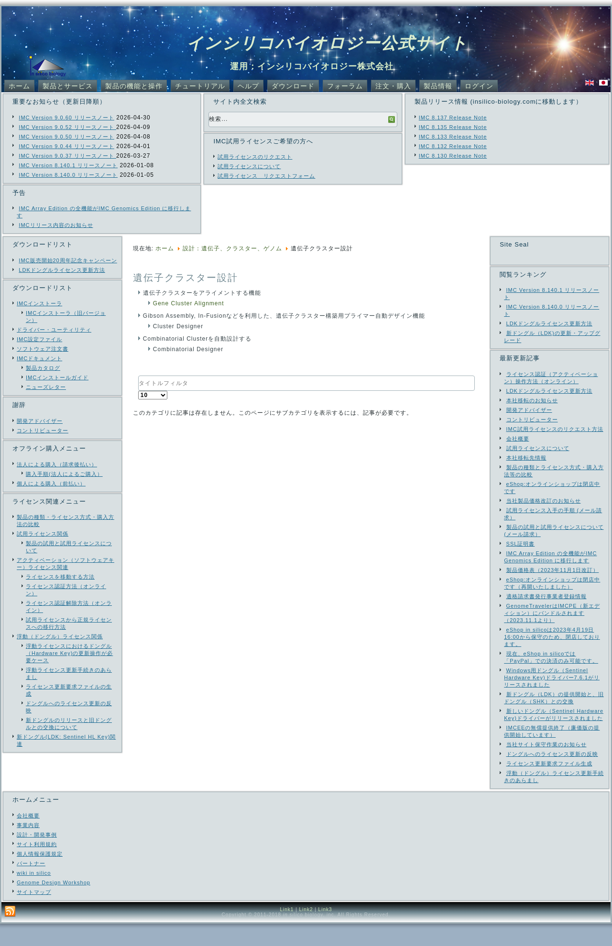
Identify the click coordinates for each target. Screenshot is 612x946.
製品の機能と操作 (134, 86)
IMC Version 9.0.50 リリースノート (66, 137)
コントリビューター (42, 430)
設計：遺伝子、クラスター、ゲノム (232, 248)
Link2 (306, 932)
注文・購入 (393, 86)
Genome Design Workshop (53, 905)
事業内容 (28, 847)
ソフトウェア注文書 (42, 349)
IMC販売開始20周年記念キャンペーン (68, 260)
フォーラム (345, 86)
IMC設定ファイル (39, 339)
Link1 (287, 932)
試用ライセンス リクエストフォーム (266, 176)
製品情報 (438, 86)
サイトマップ (34, 914)
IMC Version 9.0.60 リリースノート (66, 117)
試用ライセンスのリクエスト (255, 157)
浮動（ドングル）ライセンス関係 (60, 636)
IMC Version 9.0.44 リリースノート (66, 146)
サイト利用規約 (37, 867)
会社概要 (28, 838)
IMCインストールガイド (57, 377)
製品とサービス (68, 86)
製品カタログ (43, 368)
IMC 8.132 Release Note (453, 146)
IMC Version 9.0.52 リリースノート (67, 127)
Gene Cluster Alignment (188, 303)
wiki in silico (34, 895)
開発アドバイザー (40, 421)
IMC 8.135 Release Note (453, 127)
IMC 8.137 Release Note (453, 117)
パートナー (31, 886)
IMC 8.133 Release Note (453, 137)
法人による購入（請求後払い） (57, 464)
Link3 (325, 932)
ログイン (479, 86)
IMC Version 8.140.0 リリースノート (68, 175)
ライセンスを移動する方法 (60, 577)
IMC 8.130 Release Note (453, 156)
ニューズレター (46, 387)
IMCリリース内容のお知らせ (56, 225)
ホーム (19, 86)
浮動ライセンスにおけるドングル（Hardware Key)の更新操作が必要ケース (69, 653)
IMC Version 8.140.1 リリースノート (68, 165)
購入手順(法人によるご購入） (64, 474)
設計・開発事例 (37, 857)
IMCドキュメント (39, 358)
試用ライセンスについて (249, 166)
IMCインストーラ (39, 303)
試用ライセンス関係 (42, 534)
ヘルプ (248, 86)
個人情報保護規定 (40, 876)
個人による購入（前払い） (51, 483)
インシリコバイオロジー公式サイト (327, 43)
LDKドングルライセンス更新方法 (62, 270)
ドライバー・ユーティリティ (54, 330)
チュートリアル (200, 86)
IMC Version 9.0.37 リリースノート (67, 156)
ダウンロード (293, 86)
